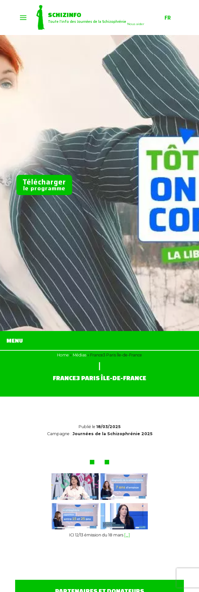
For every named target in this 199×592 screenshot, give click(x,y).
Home (63, 355)
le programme (44, 184)
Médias (79, 355)
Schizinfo (64, 14)
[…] (127, 535)
